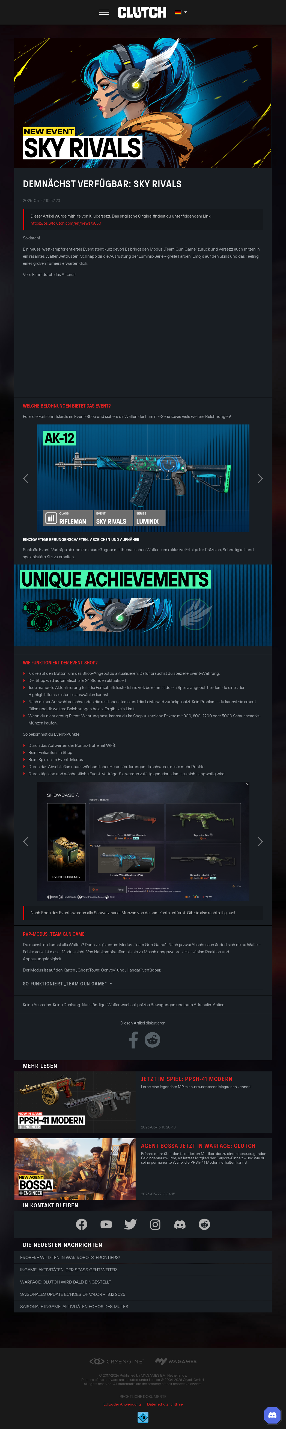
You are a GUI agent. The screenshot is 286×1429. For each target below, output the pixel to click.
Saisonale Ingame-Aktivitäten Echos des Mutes (74, 1306)
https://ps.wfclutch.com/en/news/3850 (66, 223)
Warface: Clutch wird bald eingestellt (65, 1282)
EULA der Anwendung (122, 1404)
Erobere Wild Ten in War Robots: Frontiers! (70, 1257)
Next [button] (260, 478)
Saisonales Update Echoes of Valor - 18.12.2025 (72, 1294)
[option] (143, 478)
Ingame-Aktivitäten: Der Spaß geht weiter (68, 1269)
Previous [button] (25, 478)
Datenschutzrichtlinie (165, 1404)
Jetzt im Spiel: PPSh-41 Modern (187, 1079)
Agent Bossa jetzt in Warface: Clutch (198, 1145)
